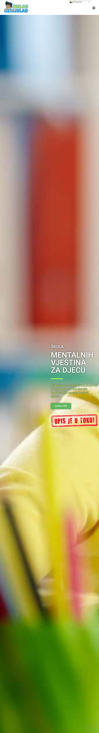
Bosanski (76, 2)
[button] (61, 406)
